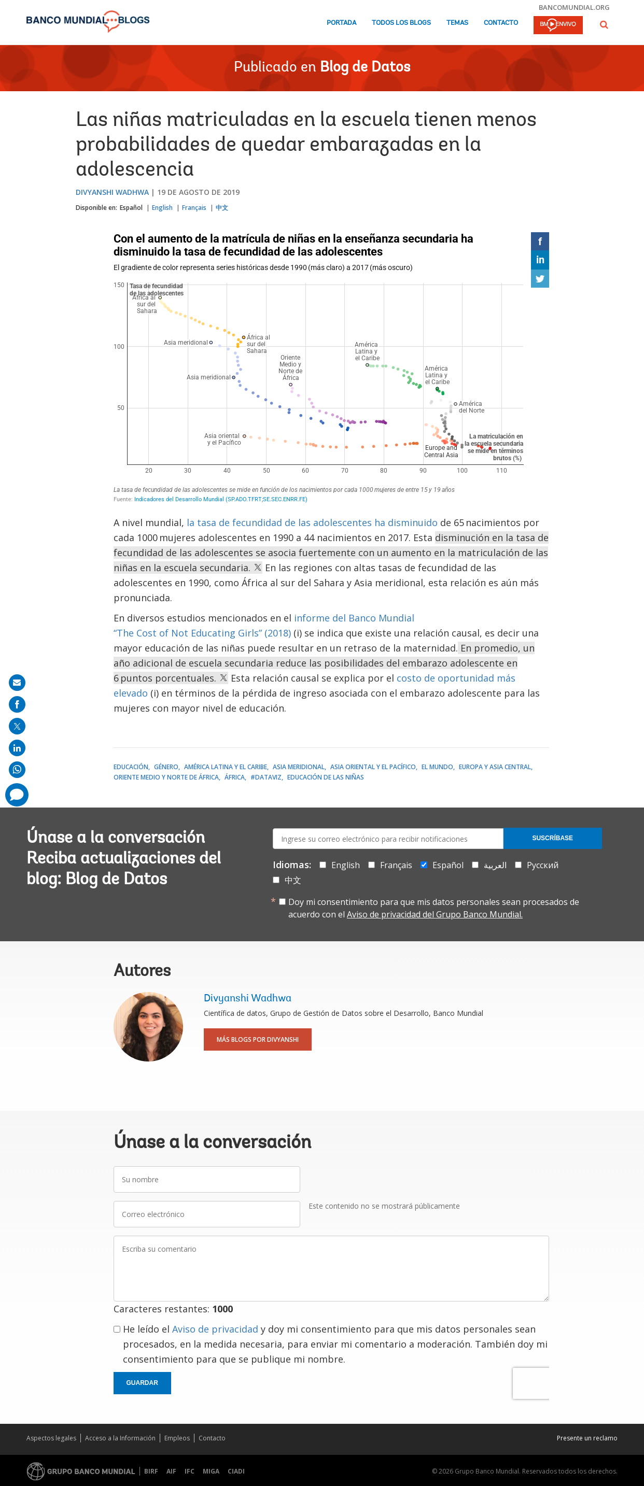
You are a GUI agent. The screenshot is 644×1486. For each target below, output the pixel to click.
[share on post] (17, 726)
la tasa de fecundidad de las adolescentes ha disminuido (312, 522)
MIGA (211, 1471)
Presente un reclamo (587, 1438)
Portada (341, 23)
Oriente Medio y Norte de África (166, 777)
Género (166, 766)
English (162, 207)
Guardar (142, 1382)
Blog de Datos (365, 68)
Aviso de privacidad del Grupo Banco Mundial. (435, 914)
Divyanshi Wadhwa (112, 192)
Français (194, 207)
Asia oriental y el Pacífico (373, 766)
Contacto (501, 23)
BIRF (151, 1471)
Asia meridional (299, 766)
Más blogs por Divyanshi (258, 1039)
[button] (604, 24)
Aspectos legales (51, 1438)
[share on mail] (17, 682)
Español (131, 207)
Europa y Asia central (495, 766)
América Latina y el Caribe (225, 766)
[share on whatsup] (17, 769)
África (235, 777)
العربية (495, 865)
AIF (171, 1471)
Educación (131, 766)
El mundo (437, 766)
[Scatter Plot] (331, 369)
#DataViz (266, 777)
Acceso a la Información (120, 1438)
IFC (189, 1471)
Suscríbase (552, 838)
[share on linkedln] (17, 748)
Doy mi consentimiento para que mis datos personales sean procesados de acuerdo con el (433, 908)
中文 (222, 207)
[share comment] (17, 794)
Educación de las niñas (325, 777)
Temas (457, 23)
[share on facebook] (17, 704)
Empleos (177, 1438)
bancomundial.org (574, 7)
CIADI (236, 1471)
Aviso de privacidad (215, 1329)
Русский (542, 865)
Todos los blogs (401, 23)
